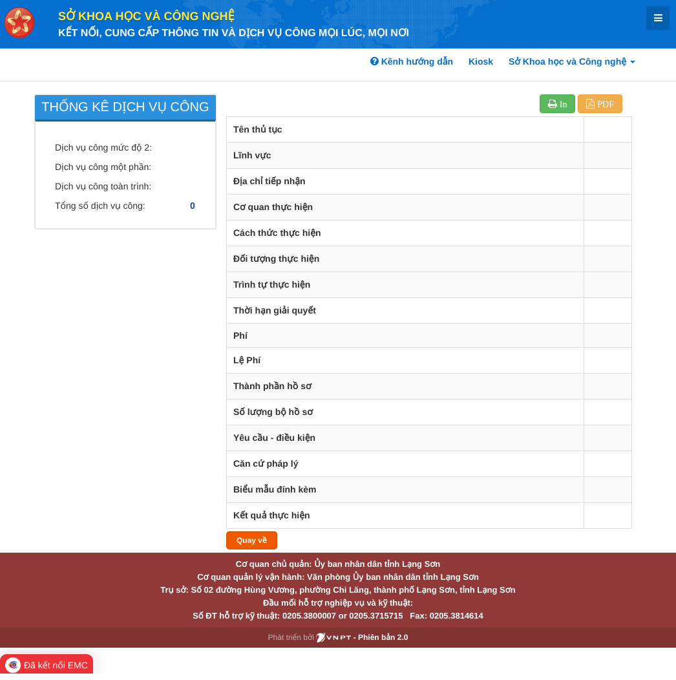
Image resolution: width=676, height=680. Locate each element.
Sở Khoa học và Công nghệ (146, 16)
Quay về (252, 540)
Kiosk (481, 61)
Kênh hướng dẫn (411, 61)
